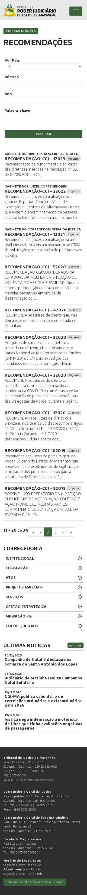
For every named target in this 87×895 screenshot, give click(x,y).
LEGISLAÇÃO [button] (17, 568)
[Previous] (33, 531)
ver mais (75, 645)
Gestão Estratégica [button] (26, 606)
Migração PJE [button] (19, 616)
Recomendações (22, 31)
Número (12, 77)
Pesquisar (43, 134)
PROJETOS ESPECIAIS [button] (24, 587)
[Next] (63, 531)
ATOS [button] (11, 577)
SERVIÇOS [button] (14, 597)
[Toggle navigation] (75, 11)
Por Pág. (12, 60)
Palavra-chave (17, 110)
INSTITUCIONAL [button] (20, 558)
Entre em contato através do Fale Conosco (35, 882)
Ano (8, 94)
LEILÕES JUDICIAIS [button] (22, 626)
